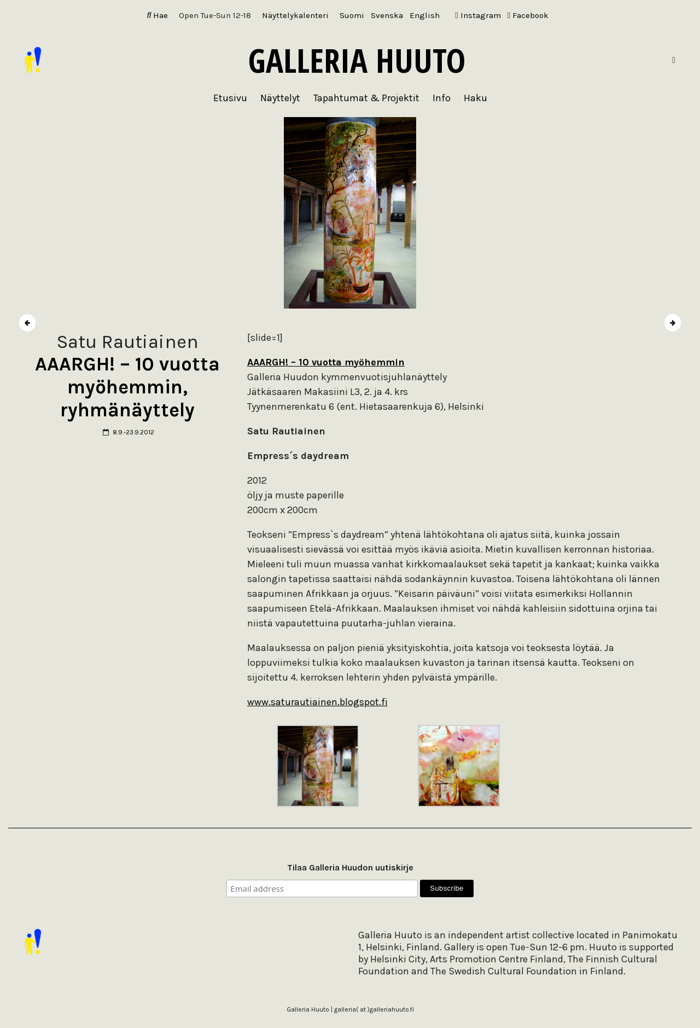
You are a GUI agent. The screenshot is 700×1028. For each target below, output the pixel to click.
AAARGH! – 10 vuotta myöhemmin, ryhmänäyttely (127, 387)
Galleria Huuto (356, 60)
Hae (157, 15)
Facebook (528, 15)
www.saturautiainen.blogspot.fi (317, 702)
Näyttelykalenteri (295, 15)
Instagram (477, 15)
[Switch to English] (425, 15)
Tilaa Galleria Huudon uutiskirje (350, 867)
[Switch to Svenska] (387, 15)
